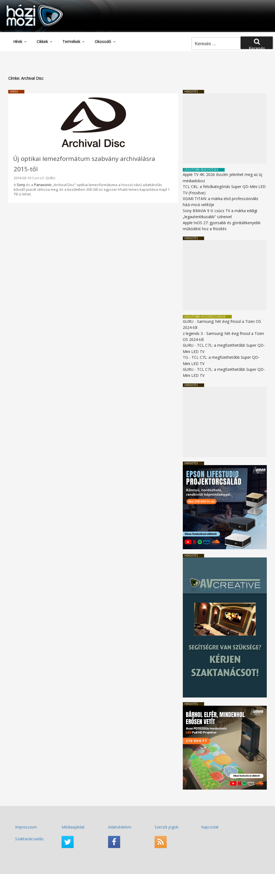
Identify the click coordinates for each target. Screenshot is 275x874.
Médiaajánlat (73, 827)
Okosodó (105, 41)
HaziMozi (27, 6)
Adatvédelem (119, 827)
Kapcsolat (210, 827)
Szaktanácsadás (29, 838)
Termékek (73, 41)
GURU (50, 177)
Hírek (20, 41)
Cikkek (45, 41)
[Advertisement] (225, 128)
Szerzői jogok (166, 827)
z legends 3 (193, 333)
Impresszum (26, 827)
